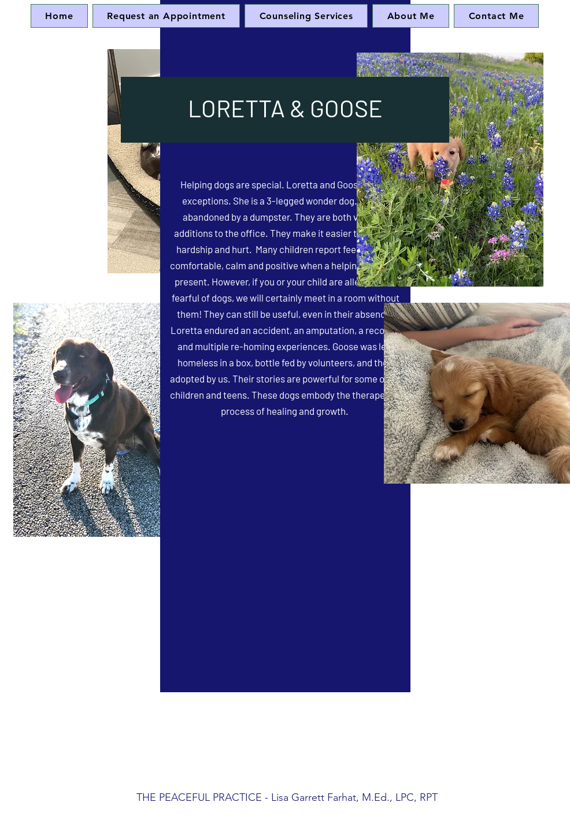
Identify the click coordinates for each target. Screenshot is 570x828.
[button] (306, 16)
